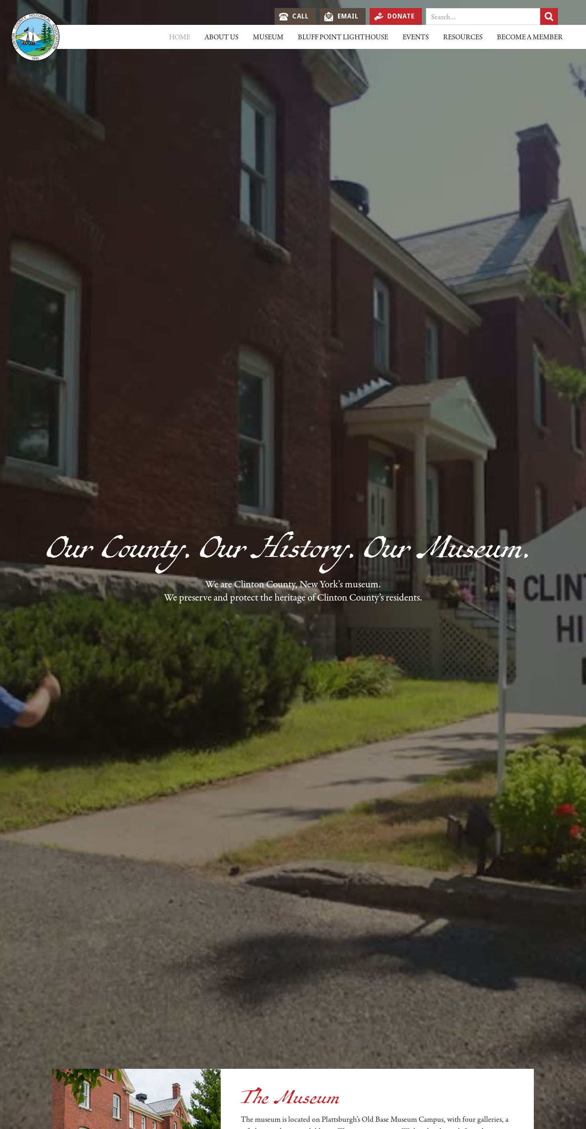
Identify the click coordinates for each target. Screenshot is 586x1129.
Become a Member (530, 36)
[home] (36, 37)
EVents (416, 36)
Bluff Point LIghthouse (343, 36)
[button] (221, 37)
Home (179, 36)
